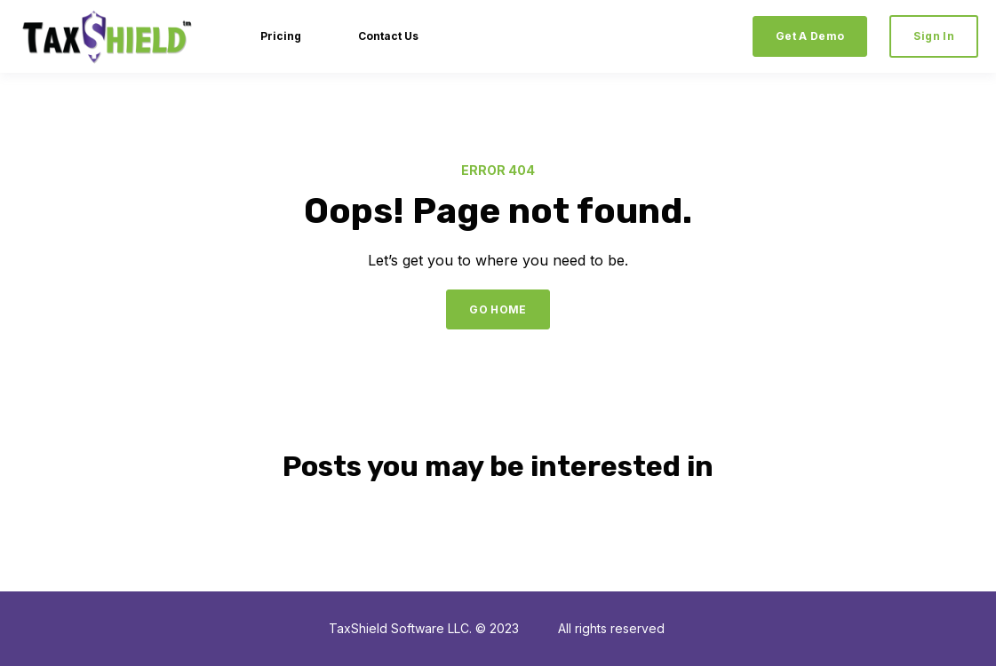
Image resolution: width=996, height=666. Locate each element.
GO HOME (498, 309)
